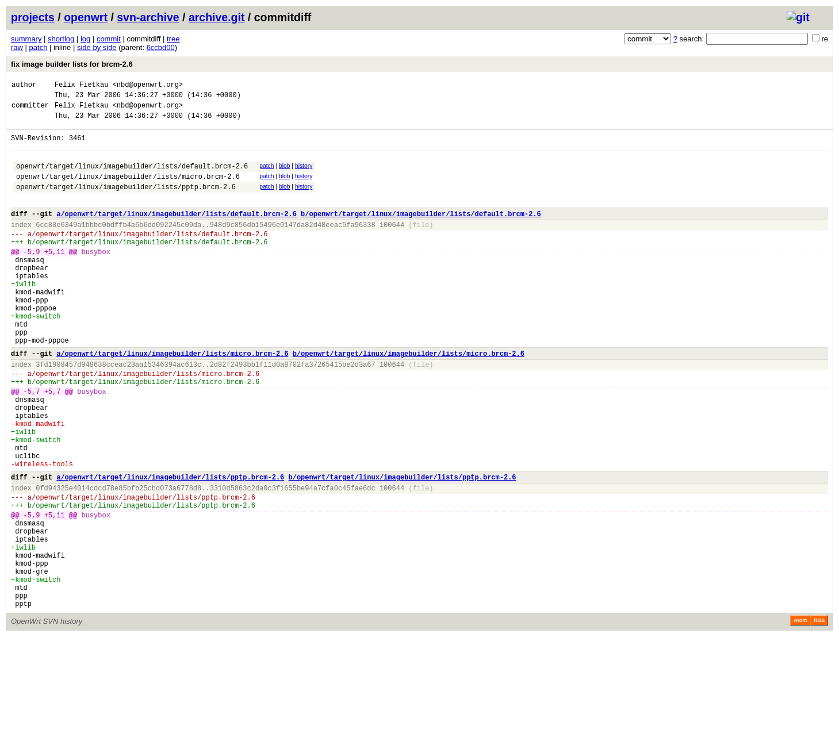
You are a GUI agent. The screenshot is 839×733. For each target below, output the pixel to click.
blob (284, 176)
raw (17, 47)
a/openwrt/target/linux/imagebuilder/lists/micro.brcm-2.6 (172, 400)
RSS (819, 717)
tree (173, 38)
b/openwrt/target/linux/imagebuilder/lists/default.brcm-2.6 (421, 232)
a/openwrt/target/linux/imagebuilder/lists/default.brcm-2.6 (176, 232)
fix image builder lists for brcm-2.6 (72, 64)
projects (33, 17)
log (85, 38)
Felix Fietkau (82, 86)
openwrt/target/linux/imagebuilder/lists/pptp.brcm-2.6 (126, 202)
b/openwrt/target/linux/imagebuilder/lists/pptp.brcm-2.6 (402, 547)
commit (109, 38)
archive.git (217, 17)
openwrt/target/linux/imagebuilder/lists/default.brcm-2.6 (132, 178)
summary (26, 38)
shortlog (61, 38)
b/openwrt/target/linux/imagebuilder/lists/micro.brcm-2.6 (408, 400)
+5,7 (52, 445)
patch (38, 47)
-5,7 (32, 445)
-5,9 (32, 277)
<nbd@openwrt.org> (148, 86)
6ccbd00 (161, 47)
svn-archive (148, 17)
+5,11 (54, 277)
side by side (97, 47)
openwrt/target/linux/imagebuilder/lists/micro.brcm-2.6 (128, 190)
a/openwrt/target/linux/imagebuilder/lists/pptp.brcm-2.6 (170, 547)
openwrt (86, 17)
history (303, 176)
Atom (800, 717)
